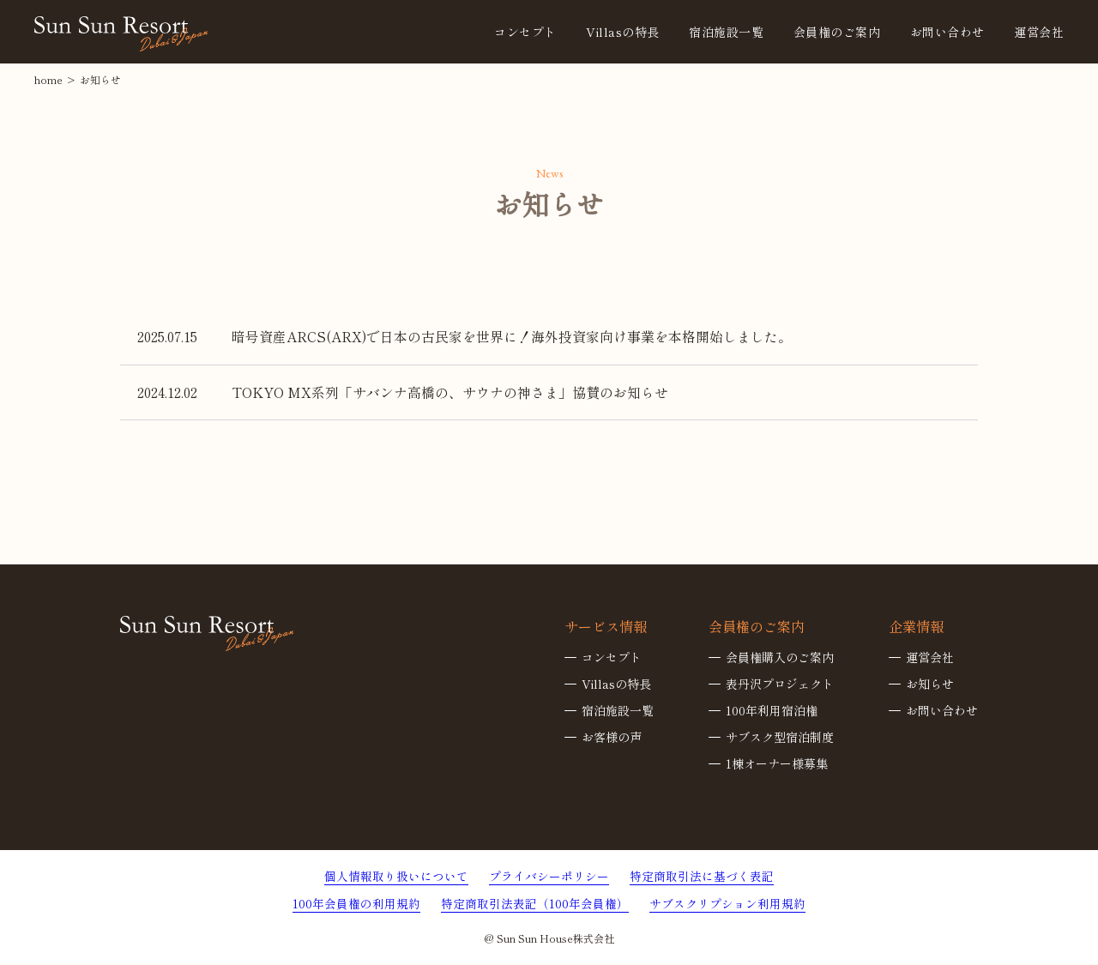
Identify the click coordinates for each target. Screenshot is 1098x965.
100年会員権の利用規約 (356, 905)
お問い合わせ (947, 31)
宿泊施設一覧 (618, 711)
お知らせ (930, 684)
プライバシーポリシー (549, 876)
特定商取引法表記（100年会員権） (535, 905)
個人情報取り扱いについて (396, 876)
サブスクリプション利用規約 (727, 905)
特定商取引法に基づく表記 (702, 876)
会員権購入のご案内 (780, 657)
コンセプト (525, 31)
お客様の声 (612, 737)
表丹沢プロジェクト (780, 684)
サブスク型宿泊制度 (780, 737)
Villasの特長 (623, 31)
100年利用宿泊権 (771, 711)
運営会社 (1039, 31)
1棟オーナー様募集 (777, 764)
